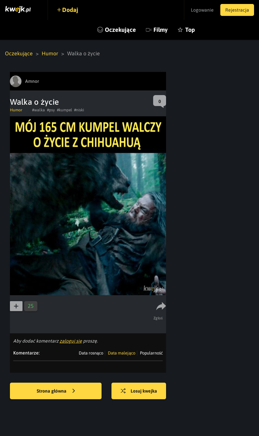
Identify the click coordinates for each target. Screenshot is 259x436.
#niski (79, 110)
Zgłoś (158, 318)
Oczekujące (120, 29)
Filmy (160, 29)
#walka (38, 110)
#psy (51, 110)
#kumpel (64, 110)
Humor (50, 53)
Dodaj (70, 9)
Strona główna (56, 391)
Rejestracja (237, 10)
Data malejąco (121, 353)
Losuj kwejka (139, 391)
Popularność (151, 353)
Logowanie (202, 10)
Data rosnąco (91, 353)
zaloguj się (71, 341)
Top (190, 29)
